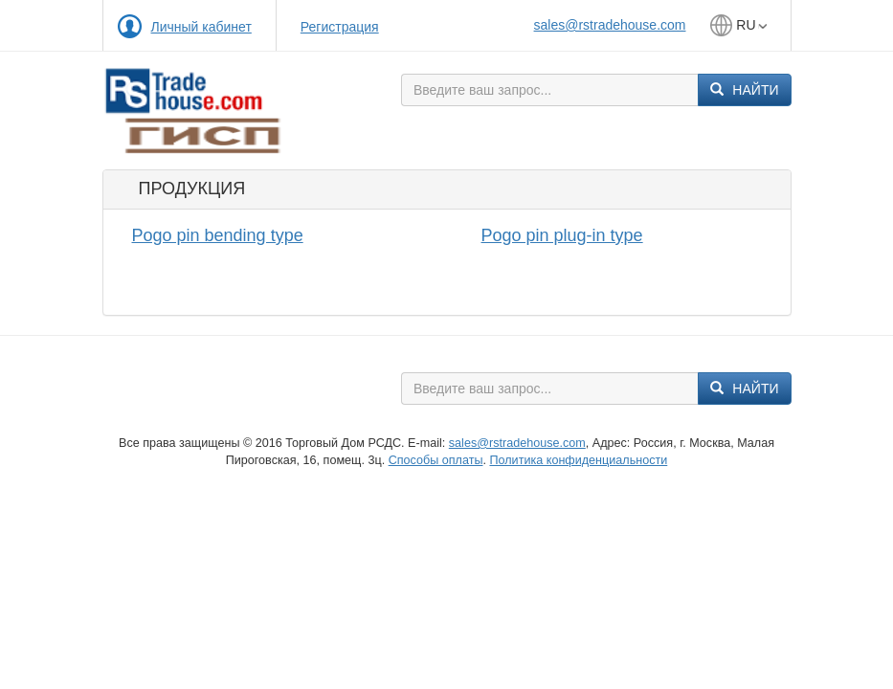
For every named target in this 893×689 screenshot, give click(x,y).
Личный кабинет (201, 26)
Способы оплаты (436, 460)
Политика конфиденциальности (578, 460)
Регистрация (340, 26)
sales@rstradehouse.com (610, 25)
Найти (744, 90)
